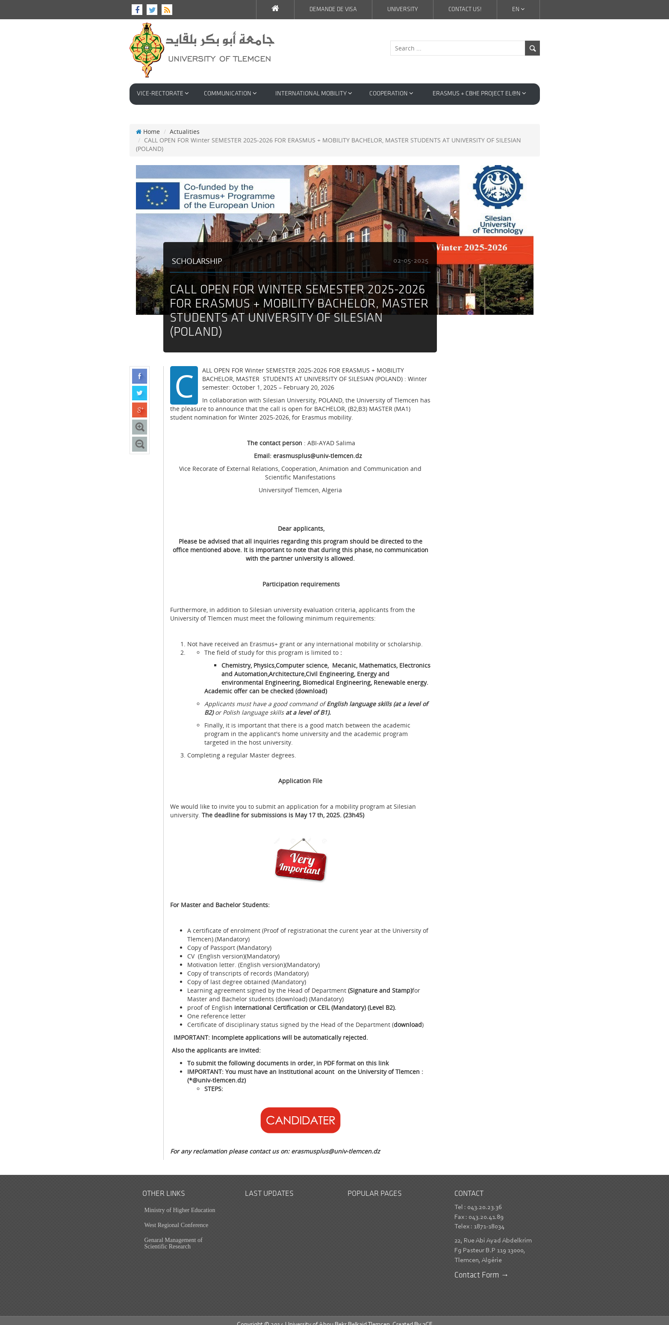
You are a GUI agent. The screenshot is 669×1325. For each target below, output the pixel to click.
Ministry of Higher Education (179, 1201)
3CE (427, 1316)
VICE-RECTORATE (163, 93)
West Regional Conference (176, 1216)
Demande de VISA (333, 9)
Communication (230, 93)
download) (292, 990)
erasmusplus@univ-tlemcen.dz (335, 1143)
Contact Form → (481, 1267)
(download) (311, 682)
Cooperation (391, 93)
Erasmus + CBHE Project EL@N (479, 93)
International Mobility (313, 93)
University (402, 9)
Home (148, 123)
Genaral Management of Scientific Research (173, 1234)
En (518, 9)
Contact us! (465, 9)
